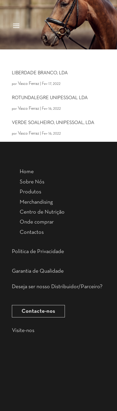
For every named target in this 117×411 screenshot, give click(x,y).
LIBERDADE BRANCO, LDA (40, 73)
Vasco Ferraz (28, 83)
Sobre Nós (32, 182)
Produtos (30, 192)
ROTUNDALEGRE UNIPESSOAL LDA (50, 97)
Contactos (32, 232)
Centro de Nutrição (42, 212)
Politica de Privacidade (38, 251)
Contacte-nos (38, 311)
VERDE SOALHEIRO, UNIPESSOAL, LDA (53, 122)
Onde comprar (37, 222)
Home (27, 171)
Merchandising (36, 202)
